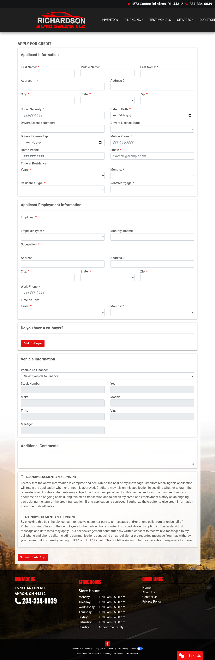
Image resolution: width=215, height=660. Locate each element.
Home (146, 587)
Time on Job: (30, 300)
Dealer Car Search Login (82, 649)
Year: (113, 383)
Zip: (143, 94)
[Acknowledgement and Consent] (22, 476)
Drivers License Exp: (35, 136)
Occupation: (29, 244)
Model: (115, 397)
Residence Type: (32, 183)
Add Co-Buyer (32, 343)
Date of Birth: (119, 109)
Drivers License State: (125, 123)
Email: (114, 150)
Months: (116, 169)
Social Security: (31, 109)
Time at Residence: (34, 163)
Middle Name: (90, 67)
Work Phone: (30, 286)
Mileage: (27, 424)
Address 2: (117, 81)
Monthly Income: (122, 231)
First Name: (29, 67)
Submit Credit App (32, 557)
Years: (25, 169)
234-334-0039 (200, 4)
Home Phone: (30, 150)
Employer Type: (31, 231)
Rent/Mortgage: (121, 183)
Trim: (24, 410)
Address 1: (28, 81)
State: (85, 94)
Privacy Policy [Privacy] (151, 601)
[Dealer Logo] (58, 20)
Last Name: (148, 67)
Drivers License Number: (38, 123)
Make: (25, 397)
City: (24, 94)
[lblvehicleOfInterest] (107, 376)
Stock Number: (31, 383)
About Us (148, 592)
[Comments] (107, 459)
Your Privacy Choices (130, 649)
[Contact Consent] (22, 517)
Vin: (113, 410)
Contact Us (150, 597)
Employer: (28, 217)
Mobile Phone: (120, 136)
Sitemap (112, 649)
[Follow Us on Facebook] (107, 644)
